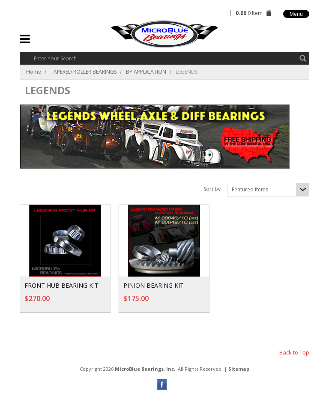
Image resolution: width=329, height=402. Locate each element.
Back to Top (294, 352)
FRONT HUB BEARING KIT (61, 285)
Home (33, 71)
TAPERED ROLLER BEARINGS (84, 71)
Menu (296, 14)
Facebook (162, 384)
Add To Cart (81, 302)
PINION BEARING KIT (153, 285)
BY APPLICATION (146, 71)
